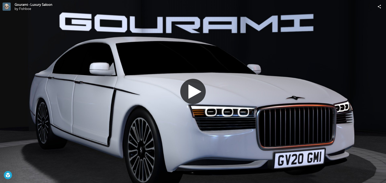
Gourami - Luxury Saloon (33, 4)
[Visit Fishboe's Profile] (7, 7)
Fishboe (25, 8)
